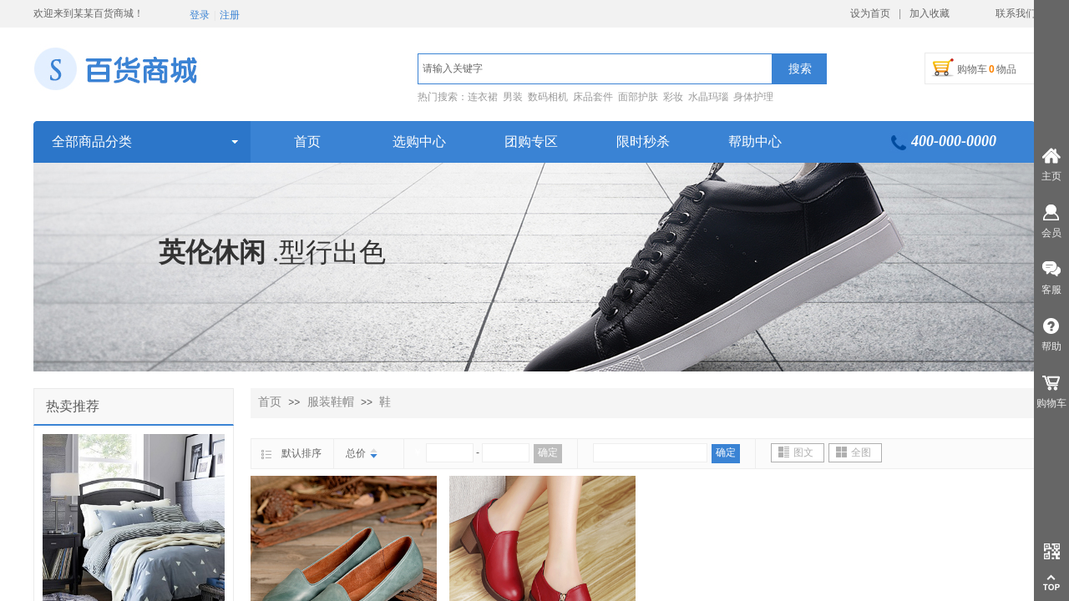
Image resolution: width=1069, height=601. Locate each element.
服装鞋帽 (330, 402)
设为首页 (870, 13)
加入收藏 (929, 13)
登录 (200, 15)
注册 (230, 15)
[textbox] (595, 68)
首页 (269, 402)
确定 (548, 452)
